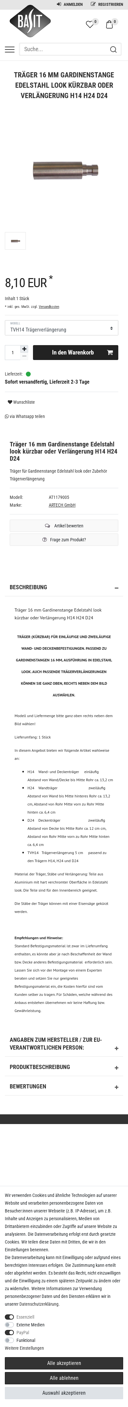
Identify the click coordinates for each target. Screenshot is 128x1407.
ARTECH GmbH (62, 505)
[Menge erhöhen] (24, 349)
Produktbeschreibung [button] (64, 1068)
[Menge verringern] (24, 356)
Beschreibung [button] (64, 588)
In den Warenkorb (82, 352)
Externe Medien (30, 1324)
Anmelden (70, 4)
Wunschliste (21, 402)
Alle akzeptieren (64, 1363)
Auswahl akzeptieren (64, 1393)
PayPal (22, 1332)
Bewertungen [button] (64, 1087)
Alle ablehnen (64, 1378)
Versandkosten (49, 307)
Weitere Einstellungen (24, 1348)
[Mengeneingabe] (12, 352)
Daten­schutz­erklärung (39, 1304)
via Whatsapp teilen (25, 416)
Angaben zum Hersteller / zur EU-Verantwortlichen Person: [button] (64, 1045)
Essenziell (25, 1317)
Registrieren (107, 4)
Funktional (25, 1340)
